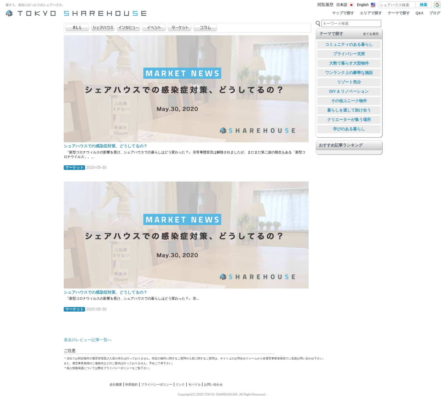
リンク (180, 384)
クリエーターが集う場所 (349, 119)
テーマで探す (399, 13)
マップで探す (343, 13)
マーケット (74, 168)
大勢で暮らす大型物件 (349, 63)
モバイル (194, 384)
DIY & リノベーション (349, 91)
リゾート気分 (349, 82)
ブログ (434, 13)
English (363, 5)
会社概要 (116, 384)
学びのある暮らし (349, 129)
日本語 (341, 5)
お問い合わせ (213, 384)
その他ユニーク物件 (349, 100)
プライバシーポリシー (156, 384)
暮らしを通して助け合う (349, 110)
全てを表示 (371, 34)
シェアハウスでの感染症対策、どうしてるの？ (105, 146)
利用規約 (131, 384)
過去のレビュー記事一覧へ (88, 339)
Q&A (420, 13)
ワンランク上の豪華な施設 (349, 72)
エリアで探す (371, 13)
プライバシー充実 (349, 54)
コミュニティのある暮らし (349, 44)
